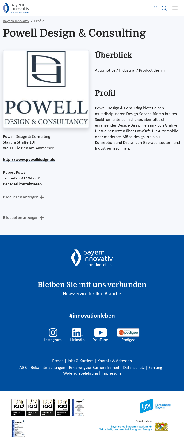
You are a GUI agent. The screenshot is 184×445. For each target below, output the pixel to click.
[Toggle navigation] (175, 8)
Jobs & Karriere (81, 361)
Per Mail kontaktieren (22, 184)
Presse (58, 361)
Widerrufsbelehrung (81, 373)
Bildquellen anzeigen (20, 197)
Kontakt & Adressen (115, 361)
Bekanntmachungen (48, 367)
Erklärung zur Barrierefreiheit (94, 367)
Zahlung (156, 367)
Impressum (111, 373)
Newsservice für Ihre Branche (92, 293)
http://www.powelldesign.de (29, 159)
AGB (23, 367)
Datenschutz (134, 367)
